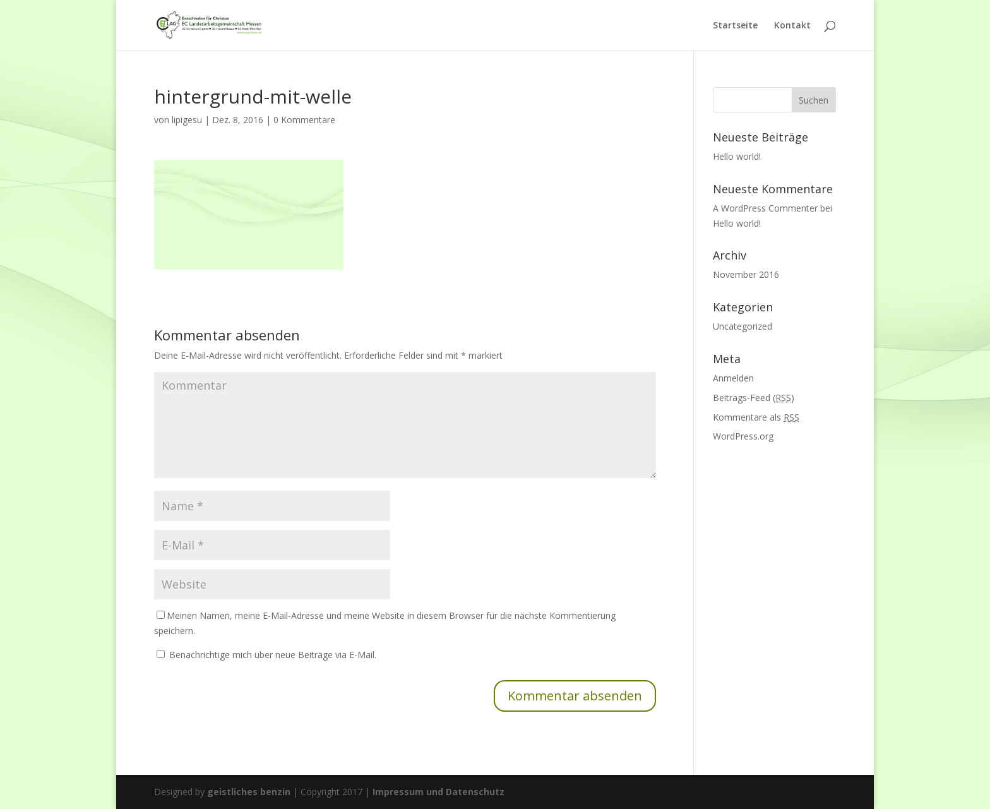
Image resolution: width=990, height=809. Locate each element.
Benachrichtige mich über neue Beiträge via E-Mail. (272, 655)
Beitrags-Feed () (753, 398)
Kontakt (792, 26)
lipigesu (187, 120)
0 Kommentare (304, 120)
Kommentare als (756, 417)
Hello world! (737, 156)
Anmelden (733, 378)
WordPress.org (743, 436)
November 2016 (746, 274)
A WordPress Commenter (765, 208)
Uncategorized (742, 326)
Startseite (735, 26)
